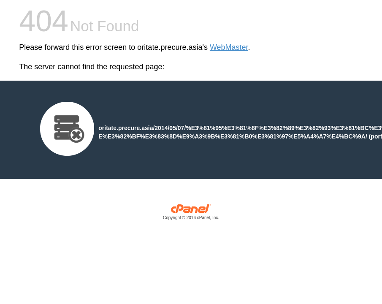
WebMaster (229, 47)
